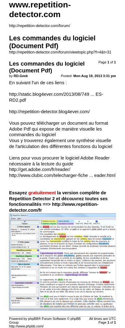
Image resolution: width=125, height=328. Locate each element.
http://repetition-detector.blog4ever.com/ (49, 111)
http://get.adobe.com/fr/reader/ (39, 169)
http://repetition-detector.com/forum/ (39, 26)
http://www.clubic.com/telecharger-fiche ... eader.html (62, 175)
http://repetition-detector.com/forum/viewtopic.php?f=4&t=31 (60, 52)
